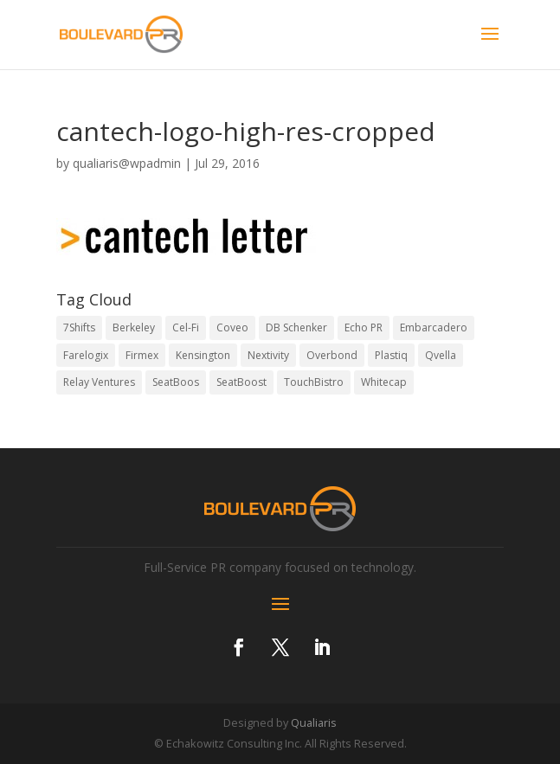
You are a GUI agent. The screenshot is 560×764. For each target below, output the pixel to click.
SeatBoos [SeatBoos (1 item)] (175, 382)
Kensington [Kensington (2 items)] (203, 355)
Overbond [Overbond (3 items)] (331, 355)
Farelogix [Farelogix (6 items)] (85, 355)
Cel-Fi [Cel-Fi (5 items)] (185, 327)
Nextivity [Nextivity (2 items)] (268, 355)
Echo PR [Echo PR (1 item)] (363, 327)
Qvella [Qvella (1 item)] (440, 355)
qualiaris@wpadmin (127, 163)
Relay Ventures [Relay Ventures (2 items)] (99, 382)
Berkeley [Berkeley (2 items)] (134, 327)
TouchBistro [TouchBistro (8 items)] (314, 382)
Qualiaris (314, 722)
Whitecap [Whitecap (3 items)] (384, 382)
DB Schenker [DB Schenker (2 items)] (296, 327)
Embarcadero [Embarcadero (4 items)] (433, 327)
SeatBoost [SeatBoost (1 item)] (241, 382)
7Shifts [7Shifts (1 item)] (79, 327)
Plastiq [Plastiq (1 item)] (391, 355)
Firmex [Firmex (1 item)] (142, 355)
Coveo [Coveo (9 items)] (232, 327)
